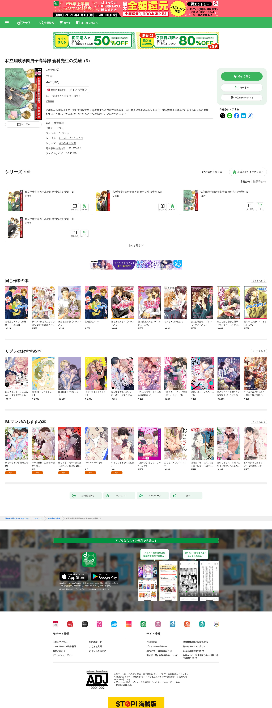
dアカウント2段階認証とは (159, 651)
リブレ (60, 128)
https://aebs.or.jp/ (124, 685)
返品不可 (50, 101)
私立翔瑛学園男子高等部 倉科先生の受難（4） (50, 218)
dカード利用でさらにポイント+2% (62, 96)
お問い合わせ (59, 651)
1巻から (246, 181)
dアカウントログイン (63, 655)
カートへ (244, 87)
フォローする (58, 70)
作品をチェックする (244, 97)
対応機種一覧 (95, 642)
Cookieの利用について (193, 651)
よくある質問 (95, 646)
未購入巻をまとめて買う (250, 172)
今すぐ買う (244, 76)
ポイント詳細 (77, 89)
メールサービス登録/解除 (64, 646)
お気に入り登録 (213, 172)
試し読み (26, 124)
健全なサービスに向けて (194, 646)
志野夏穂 (51, 69)
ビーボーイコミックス (71, 138)
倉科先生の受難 (67, 143)
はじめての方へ (60, 642)
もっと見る (257, 280)
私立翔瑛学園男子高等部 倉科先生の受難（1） (50, 191)
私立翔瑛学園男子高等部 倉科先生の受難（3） (225, 191)
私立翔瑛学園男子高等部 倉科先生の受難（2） (137, 191)
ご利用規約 (151, 642)
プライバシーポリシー (156, 646)
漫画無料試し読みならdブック (17, 518)
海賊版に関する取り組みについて (162, 655)
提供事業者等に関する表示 (195, 642)
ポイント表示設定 (97, 651)
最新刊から (260, 181)
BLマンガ (64, 133)
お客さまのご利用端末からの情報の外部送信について (200, 656)
